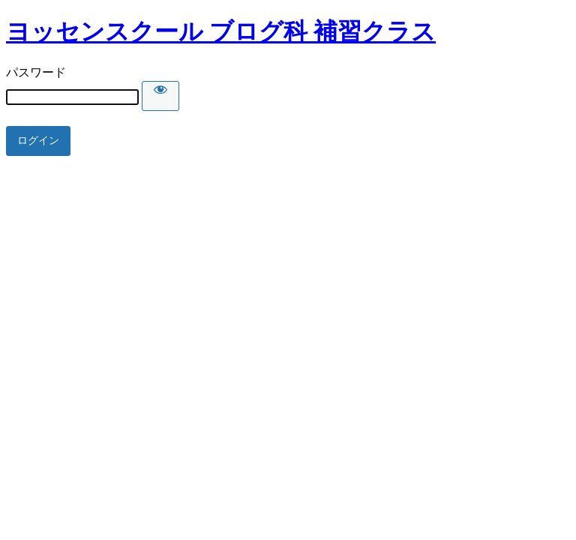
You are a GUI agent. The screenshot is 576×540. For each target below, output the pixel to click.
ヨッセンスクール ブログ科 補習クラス (221, 31)
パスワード (36, 72)
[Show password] (160, 96)
